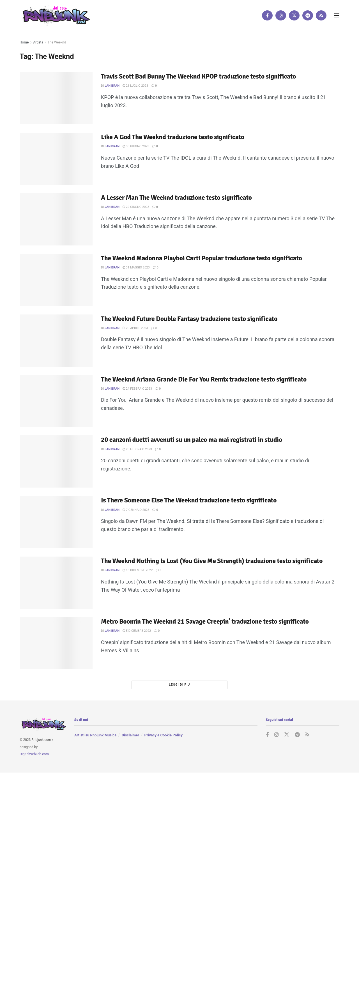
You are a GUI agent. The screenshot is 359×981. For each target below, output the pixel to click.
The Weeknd (57, 42)
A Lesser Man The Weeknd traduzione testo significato (176, 197)
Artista (38, 42)
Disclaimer (130, 735)
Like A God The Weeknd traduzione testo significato (172, 137)
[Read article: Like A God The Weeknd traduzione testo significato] (56, 159)
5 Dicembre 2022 (137, 631)
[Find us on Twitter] (294, 15)
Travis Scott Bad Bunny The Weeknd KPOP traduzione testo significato (198, 76)
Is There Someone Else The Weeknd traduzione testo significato (189, 500)
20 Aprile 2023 (135, 328)
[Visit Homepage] (55, 15)
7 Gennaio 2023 (136, 510)
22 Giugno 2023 (136, 207)
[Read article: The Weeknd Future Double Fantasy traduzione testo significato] (56, 340)
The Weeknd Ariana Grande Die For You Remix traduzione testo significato (204, 379)
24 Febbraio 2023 (137, 388)
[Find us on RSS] (321, 15)
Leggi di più (179, 684)
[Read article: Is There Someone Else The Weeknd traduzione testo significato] (56, 522)
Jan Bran (112, 86)
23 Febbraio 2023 (137, 449)
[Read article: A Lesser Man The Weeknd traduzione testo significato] (56, 219)
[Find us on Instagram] (280, 15)
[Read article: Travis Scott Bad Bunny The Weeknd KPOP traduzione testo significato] (56, 98)
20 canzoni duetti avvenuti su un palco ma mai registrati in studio (191, 439)
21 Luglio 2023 (135, 86)
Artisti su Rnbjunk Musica (95, 735)
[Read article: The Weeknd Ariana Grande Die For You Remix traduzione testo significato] (56, 401)
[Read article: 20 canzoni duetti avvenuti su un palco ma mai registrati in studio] (56, 461)
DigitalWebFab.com (34, 754)
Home (24, 42)
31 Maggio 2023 (136, 267)
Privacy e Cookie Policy (163, 735)
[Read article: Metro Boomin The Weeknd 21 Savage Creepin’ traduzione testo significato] (56, 643)
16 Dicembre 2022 (138, 570)
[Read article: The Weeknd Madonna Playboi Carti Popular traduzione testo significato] (56, 280)
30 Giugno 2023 (136, 146)
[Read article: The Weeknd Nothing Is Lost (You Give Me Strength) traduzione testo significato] (56, 583)
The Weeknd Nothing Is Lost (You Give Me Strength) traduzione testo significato (212, 561)
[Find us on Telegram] (307, 15)
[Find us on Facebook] (267, 15)
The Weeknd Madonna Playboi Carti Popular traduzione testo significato (201, 258)
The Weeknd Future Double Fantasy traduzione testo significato (189, 318)
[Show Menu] (336, 15)
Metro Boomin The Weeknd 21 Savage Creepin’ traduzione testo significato (205, 621)
